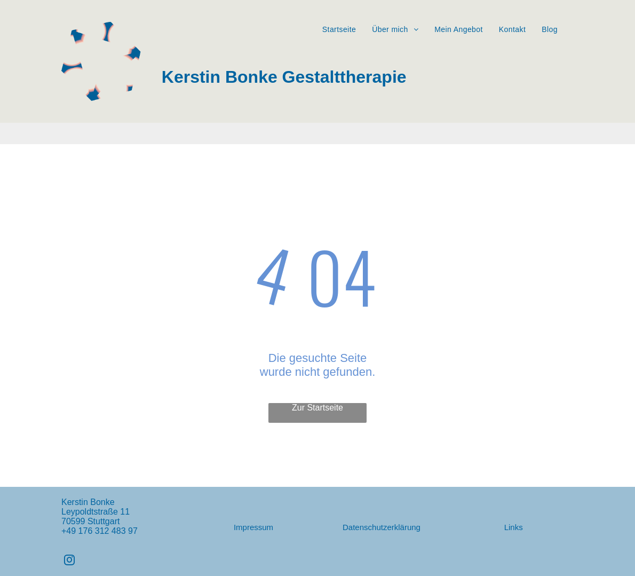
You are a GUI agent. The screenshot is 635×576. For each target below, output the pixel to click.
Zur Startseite (317, 407)
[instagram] (69, 561)
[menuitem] (339, 29)
